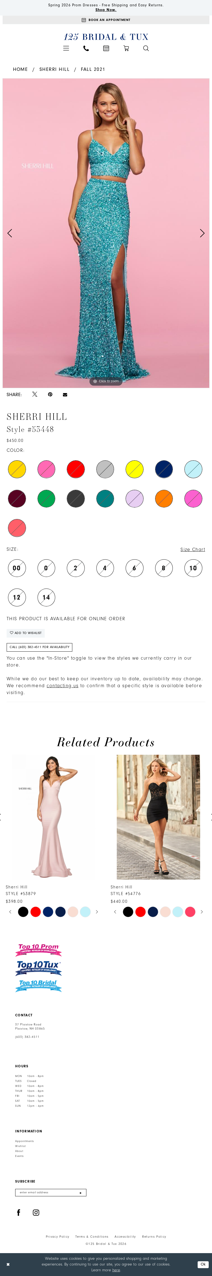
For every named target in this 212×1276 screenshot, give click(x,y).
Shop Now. (106, 10)
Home (20, 69)
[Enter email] (50, 1192)
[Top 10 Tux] (38, 968)
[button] (66, 48)
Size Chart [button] (193, 549)
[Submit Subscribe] (80, 1192)
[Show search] (146, 48)
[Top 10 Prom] (38, 950)
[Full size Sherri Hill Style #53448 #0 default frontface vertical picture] (106, 233)
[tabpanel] (106, 233)
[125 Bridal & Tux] (106, 36)
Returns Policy (154, 1237)
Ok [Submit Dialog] (203, 1264)
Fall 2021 (93, 69)
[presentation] (53, 817)
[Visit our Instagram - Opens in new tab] (36, 1213)
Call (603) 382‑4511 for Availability (39, 647)
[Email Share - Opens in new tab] (65, 394)
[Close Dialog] (8, 1264)
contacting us (62, 686)
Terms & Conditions (91, 1237)
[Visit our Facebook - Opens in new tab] (18, 1213)
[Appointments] (106, 19)
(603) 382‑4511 (27, 1037)
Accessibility (125, 1237)
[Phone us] (86, 48)
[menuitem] (66, 48)
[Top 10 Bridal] (38, 986)
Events (19, 1156)
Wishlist (20, 1146)
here (116, 1270)
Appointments (24, 1141)
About (19, 1151)
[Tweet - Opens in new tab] (35, 394)
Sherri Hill (54, 69)
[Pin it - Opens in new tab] (50, 394)
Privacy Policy (58, 1237)
